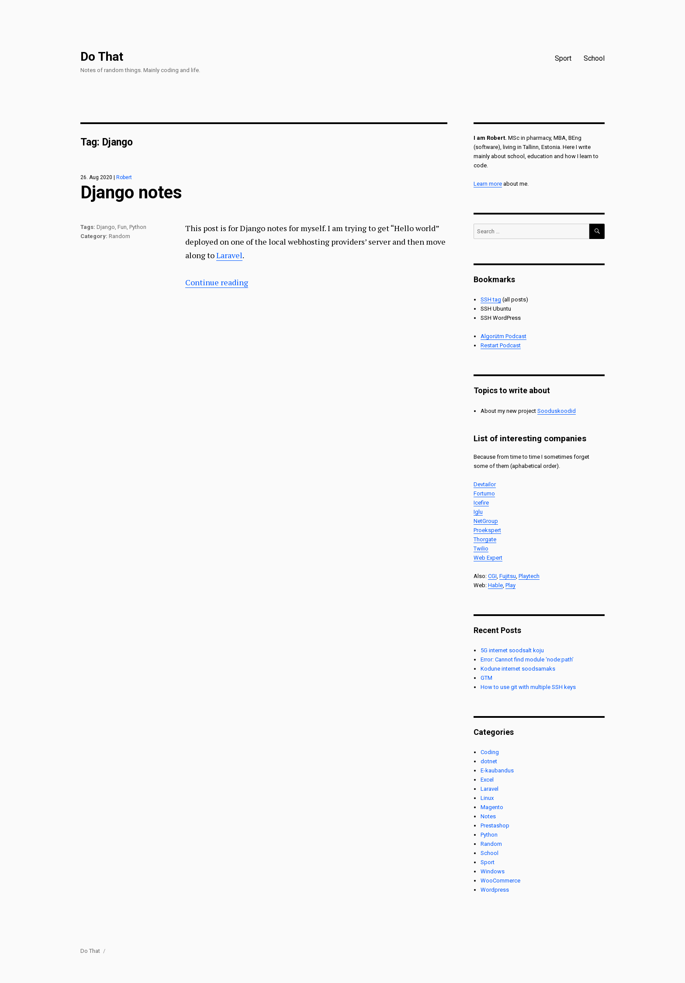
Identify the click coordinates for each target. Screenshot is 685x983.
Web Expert (488, 557)
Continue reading (216, 282)
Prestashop (495, 825)
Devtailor (485, 484)
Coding (490, 752)
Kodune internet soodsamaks (518, 668)
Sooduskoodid (556, 411)
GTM (486, 678)
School (594, 58)
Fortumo (484, 493)
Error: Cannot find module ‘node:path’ (527, 659)
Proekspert (487, 530)
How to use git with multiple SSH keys (528, 687)
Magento (492, 807)
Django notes (131, 192)
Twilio (481, 548)
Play (510, 585)
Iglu (478, 512)
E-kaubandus (497, 770)
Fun (122, 227)
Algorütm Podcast (503, 336)
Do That (101, 56)
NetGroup (486, 521)
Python (137, 227)
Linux (487, 798)
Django (106, 227)
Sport (563, 58)
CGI (492, 576)
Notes (488, 816)
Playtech (529, 576)
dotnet (489, 761)
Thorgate (485, 539)
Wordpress (495, 889)
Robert (124, 177)
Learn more (488, 183)
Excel (487, 779)
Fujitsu (507, 576)
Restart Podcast (501, 345)
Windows (493, 871)
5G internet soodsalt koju (512, 650)
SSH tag (491, 299)
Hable (495, 585)
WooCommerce (500, 880)
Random (119, 236)
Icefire (481, 502)
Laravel (229, 255)
